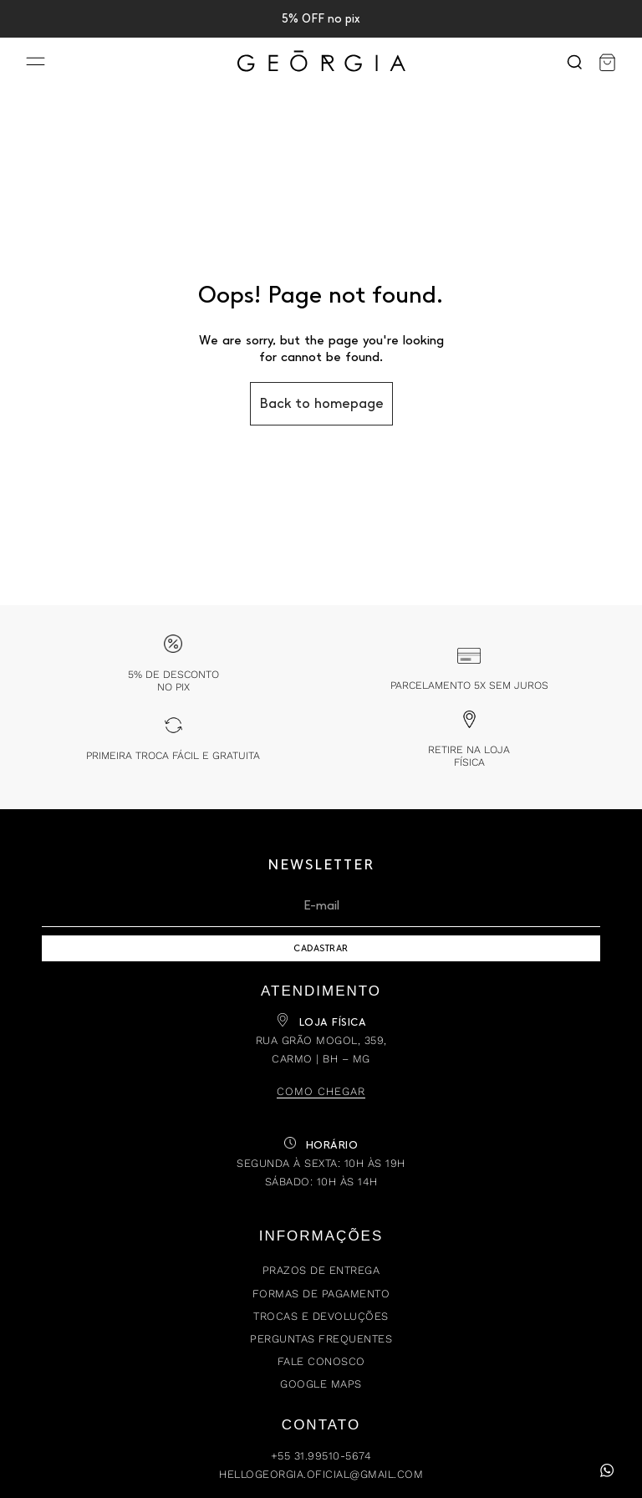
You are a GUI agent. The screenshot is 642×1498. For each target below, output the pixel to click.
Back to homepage (321, 403)
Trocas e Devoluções (321, 1316)
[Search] (574, 62)
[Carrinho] (607, 63)
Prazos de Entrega (321, 1270)
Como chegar (321, 1091)
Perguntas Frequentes (321, 1338)
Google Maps (321, 1384)
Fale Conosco (321, 1361)
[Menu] (35, 63)
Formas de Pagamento (321, 1293)
